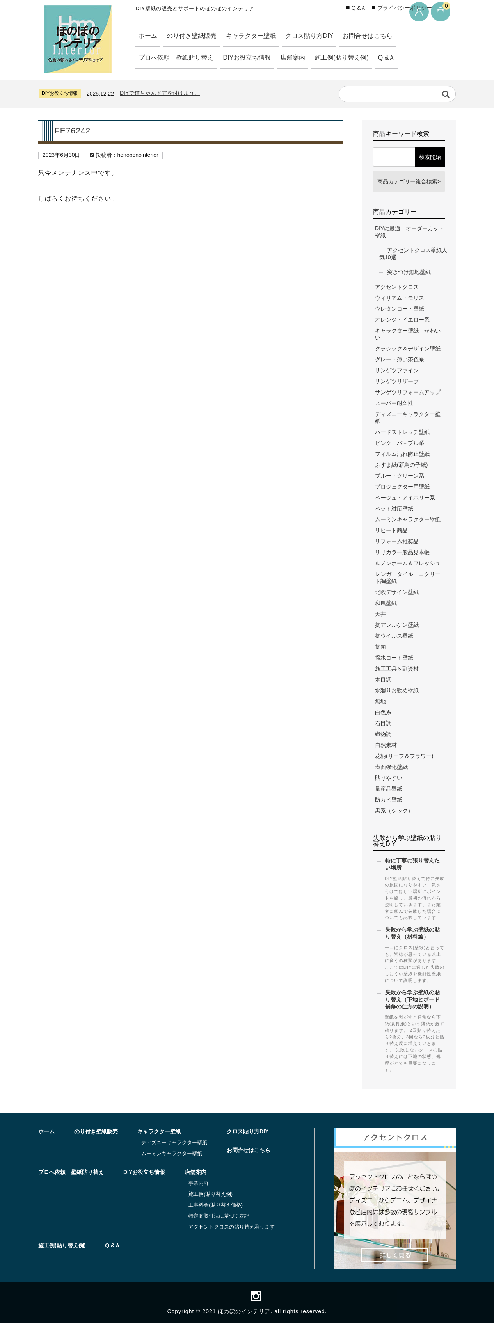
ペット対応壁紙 (394, 508)
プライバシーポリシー (404, 8)
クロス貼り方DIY (320, 35)
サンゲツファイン (397, 370)
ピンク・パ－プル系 (399, 443)
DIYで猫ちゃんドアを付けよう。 (160, 93)
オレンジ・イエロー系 (402, 320)
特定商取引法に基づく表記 (218, 1216)
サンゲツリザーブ (397, 381)
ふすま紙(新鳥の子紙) (401, 465)
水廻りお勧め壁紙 (397, 690)
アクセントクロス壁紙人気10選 (413, 253)
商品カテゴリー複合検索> (409, 181)
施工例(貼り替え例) (354, 57)
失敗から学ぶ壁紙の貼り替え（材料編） (412, 933)
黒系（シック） (394, 810)
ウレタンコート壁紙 (399, 309)
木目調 (383, 679)
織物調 (383, 734)
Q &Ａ (402, 57)
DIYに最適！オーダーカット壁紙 (409, 231)
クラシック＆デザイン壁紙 (408, 348)
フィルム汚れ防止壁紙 (402, 454)
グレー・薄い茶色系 (399, 359)
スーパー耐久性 (394, 403)
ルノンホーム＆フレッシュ (408, 563)
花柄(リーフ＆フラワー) (404, 756)
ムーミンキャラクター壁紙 (408, 519)
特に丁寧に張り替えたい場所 (412, 864)
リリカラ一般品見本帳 (402, 552)
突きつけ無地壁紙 (409, 272)
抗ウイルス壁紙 (394, 636)
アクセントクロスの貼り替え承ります (231, 1227)
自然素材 (386, 745)
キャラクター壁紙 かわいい (408, 334)
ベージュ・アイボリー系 (405, 497)
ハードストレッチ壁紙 (402, 432)
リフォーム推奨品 (397, 541)
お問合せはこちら (382, 35)
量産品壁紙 (388, 789)
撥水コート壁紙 (394, 657)
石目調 (383, 723)
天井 (380, 614)
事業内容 (198, 1183)
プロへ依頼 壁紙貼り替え (179, 57)
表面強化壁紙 (391, 767)
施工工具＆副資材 (397, 668)
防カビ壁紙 (388, 800)
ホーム (149, 35)
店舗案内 (302, 57)
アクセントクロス (397, 287)
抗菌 (380, 647)
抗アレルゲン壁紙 (397, 625)
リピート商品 (391, 530)
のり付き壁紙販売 (195, 35)
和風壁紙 (386, 603)
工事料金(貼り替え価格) (215, 1205)
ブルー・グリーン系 (399, 476)
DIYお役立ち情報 (253, 57)
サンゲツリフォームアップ (408, 392)
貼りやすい (388, 778)
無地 (380, 701)
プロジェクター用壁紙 (402, 487)
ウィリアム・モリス (399, 298)
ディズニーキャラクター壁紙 (408, 417)
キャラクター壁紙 (258, 35)
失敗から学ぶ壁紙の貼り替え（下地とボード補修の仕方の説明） (412, 999)
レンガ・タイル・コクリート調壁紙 (408, 577)
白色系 (383, 712)
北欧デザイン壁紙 (397, 592)
